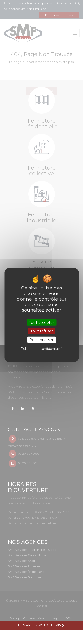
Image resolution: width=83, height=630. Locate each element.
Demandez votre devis (41, 625)
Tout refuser (41, 331)
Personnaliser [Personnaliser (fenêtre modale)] (41, 340)
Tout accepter (41, 322)
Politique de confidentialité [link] (41, 349)
